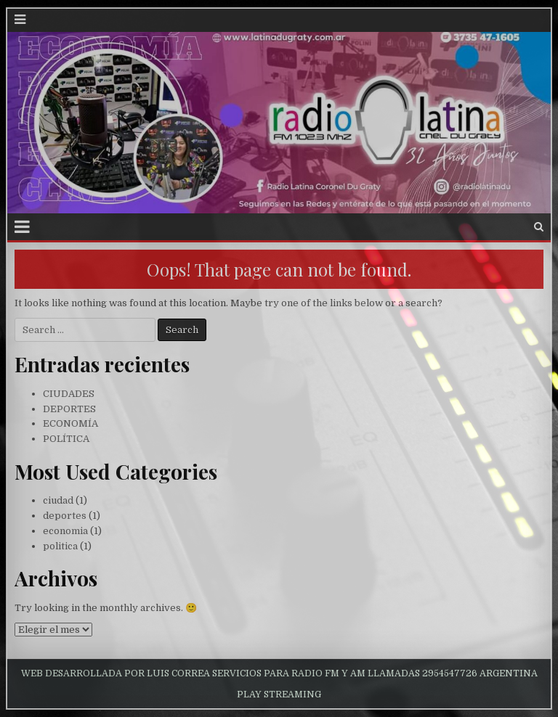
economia (65, 530)
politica (60, 546)
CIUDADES (68, 393)
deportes (64, 515)
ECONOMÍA (70, 423)
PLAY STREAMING (279, 694)
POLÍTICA (66, 438)
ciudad (58, 500)
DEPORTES (69, 408)
